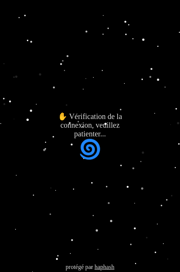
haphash (104, 267)
